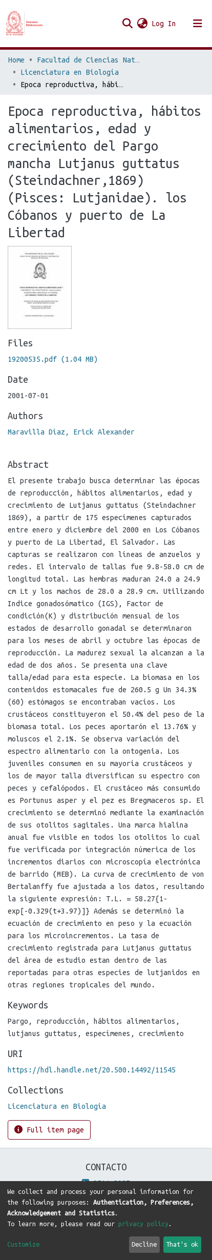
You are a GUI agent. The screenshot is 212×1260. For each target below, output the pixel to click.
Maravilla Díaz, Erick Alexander (71, 432)
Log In (164, 23)
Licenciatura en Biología (69, 72)
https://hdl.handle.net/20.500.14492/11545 (92, 1070)
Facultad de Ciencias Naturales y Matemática (88, 60)
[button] (142, 23)
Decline (144, 1244)
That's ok (182, 1244)
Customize (23, 1244)
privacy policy (143, 1223)
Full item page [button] (49, 1129)
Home (16, 60)
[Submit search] (127, 23)
